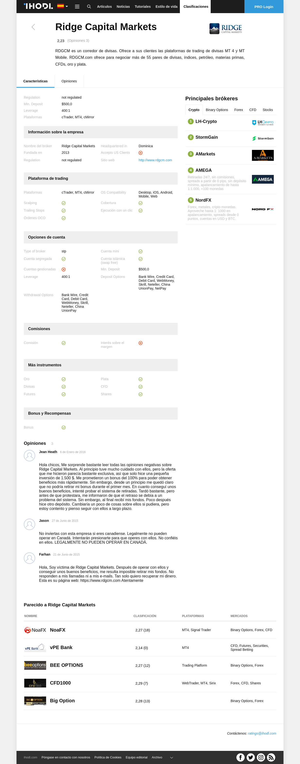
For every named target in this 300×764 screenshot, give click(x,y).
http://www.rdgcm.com (155, 160)
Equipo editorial (137, 757)
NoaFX (57, 630)
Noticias (123, 7)
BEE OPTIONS (66, 665)
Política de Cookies (107, 757)
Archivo (157, 757)
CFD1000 (60, 683)
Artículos (104, 7)
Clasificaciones (195, 7)
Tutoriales (143, 7)
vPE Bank (61, 647)
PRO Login (264, 7)
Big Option (62, 700)
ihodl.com (30, 757)
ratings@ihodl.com (262, 733)
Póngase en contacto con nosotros (66, 757)
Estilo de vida (166, 7)
